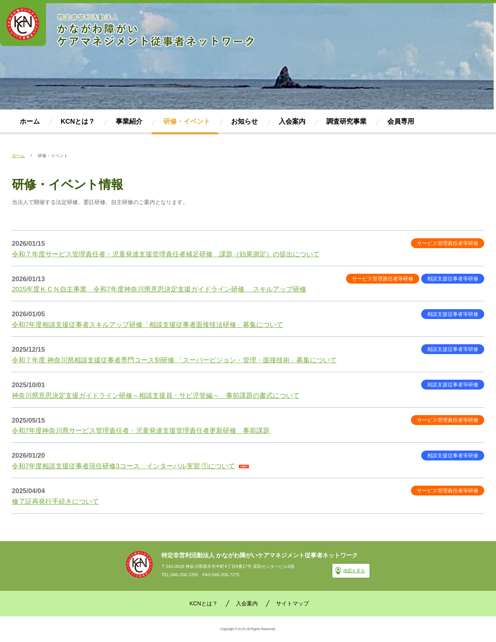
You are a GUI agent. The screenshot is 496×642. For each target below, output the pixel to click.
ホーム (18, 155)
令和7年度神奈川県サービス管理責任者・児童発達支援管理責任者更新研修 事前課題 (141, 430)
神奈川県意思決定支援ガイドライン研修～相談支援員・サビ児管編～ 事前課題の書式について (156, 395)
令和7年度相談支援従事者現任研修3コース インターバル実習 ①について (123, 466)
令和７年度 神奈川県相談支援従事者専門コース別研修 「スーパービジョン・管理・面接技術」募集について (174, 360)
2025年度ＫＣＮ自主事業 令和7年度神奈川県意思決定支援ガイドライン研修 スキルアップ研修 (159, 289)
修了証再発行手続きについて (55, 501)
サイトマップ (292, 603)
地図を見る (354, 570)
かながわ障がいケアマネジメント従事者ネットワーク (139, 564)
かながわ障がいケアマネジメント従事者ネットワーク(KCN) (128, 25)
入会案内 (247, 603)
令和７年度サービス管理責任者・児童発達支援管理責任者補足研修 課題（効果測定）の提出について (166, 254)
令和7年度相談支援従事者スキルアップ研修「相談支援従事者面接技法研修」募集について (147, 324)
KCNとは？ (203, 603)
